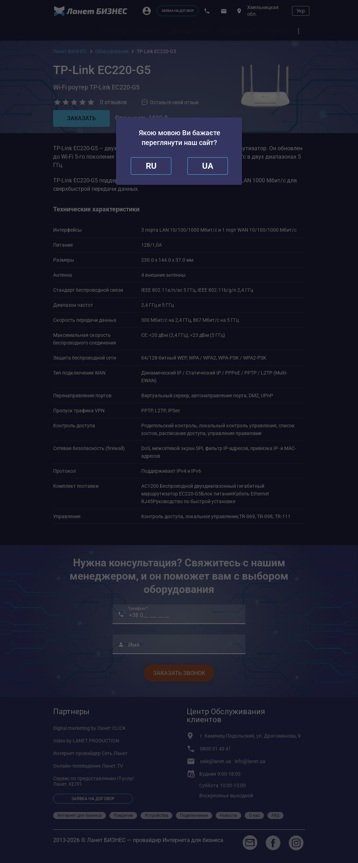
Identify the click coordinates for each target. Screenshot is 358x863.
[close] (151, 166)
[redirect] (207, 166)
